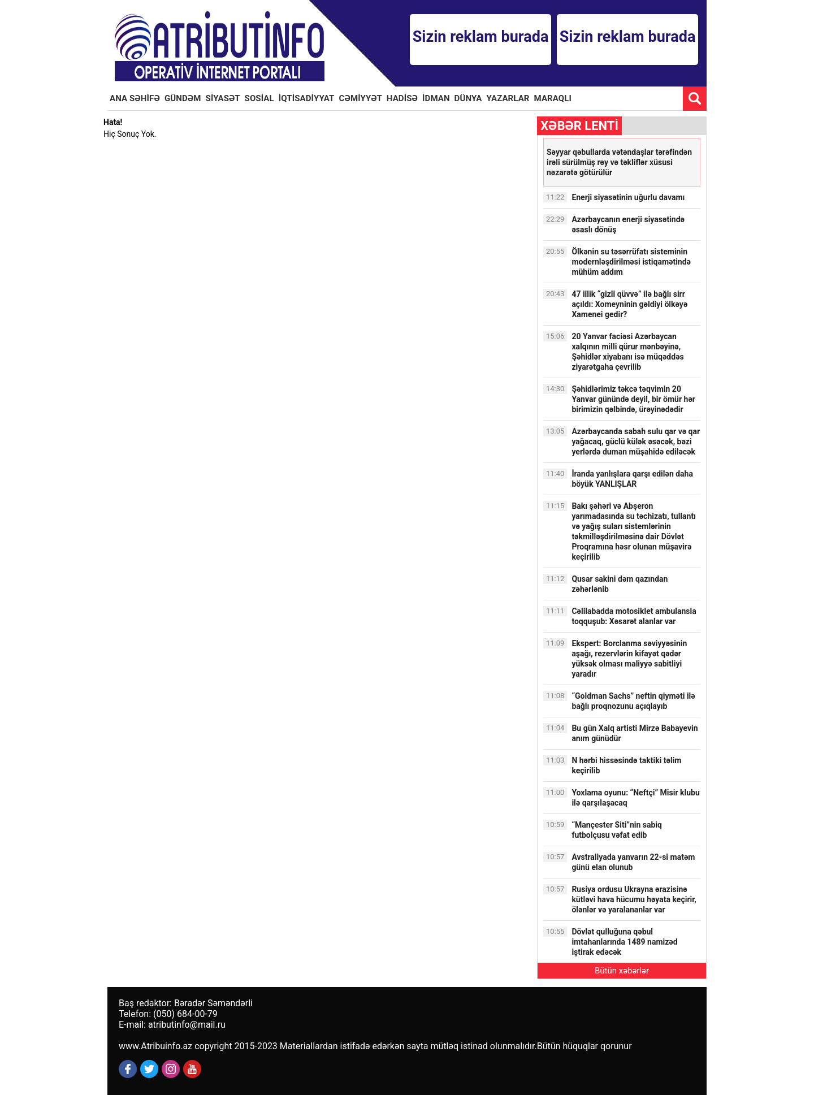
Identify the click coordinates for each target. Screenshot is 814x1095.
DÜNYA (468, 98)
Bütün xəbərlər (622, 971)
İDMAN (436, 98)
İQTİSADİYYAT (307, 98)
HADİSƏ (402, 98)
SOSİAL (259, 98)
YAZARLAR (508, 98)
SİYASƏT (223, 98)
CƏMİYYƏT (360, 98)
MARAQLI (552, 98)
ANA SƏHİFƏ (135, 98)
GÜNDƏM (182, 98)
